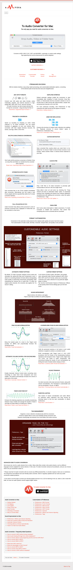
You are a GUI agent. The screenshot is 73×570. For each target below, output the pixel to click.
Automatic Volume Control (14, 522)
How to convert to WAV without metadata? (18, 550)
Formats (32, 76)
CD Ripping (10, 504)
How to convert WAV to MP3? (15, 539)
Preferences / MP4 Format (42, 505)
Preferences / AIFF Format (42, 509)
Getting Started (11, 502)
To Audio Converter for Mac (42, 487)
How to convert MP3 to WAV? (15, 547)
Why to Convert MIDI (12, 512)
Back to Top (67, 566)
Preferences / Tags (40, 514)
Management (52, 76)
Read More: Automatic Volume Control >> (16, 380)
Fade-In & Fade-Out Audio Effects (16, 525)
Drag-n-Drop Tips (12, 507)
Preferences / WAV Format (42, 507)
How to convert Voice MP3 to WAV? (16, 548)
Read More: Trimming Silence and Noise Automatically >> (53, 387)
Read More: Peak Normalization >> (14, 347)
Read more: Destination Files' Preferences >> (49, 132)
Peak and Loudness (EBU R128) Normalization (20, 520)
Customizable (32, 74)
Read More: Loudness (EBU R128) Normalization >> (52, 363)
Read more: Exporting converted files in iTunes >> (18, 197)
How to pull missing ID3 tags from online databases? (21, 536)
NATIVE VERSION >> (37, 65)
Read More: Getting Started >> (45, 110)
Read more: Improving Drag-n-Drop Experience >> (19, 165)
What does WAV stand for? (14, 543)
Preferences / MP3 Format (42, 502)
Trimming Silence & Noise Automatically (18, 524)
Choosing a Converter (13, 510)
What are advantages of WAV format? (17, 545)
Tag (52, 74)
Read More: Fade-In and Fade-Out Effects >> (17, 405)
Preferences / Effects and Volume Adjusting (46, 512)
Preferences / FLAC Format (42, 504)
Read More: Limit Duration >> (46, 402)
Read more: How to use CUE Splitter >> (47, 198)
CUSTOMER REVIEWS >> (37, 69)
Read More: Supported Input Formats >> (20, 109)
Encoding (22, 76)
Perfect (42, 74)
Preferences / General (41, 510)
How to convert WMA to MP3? (15, 541)
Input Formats (11, 509)
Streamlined (22, 74)
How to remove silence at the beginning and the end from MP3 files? (25, 537)
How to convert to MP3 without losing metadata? (20, 534)
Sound (42, 76)
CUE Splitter (10, 505)
